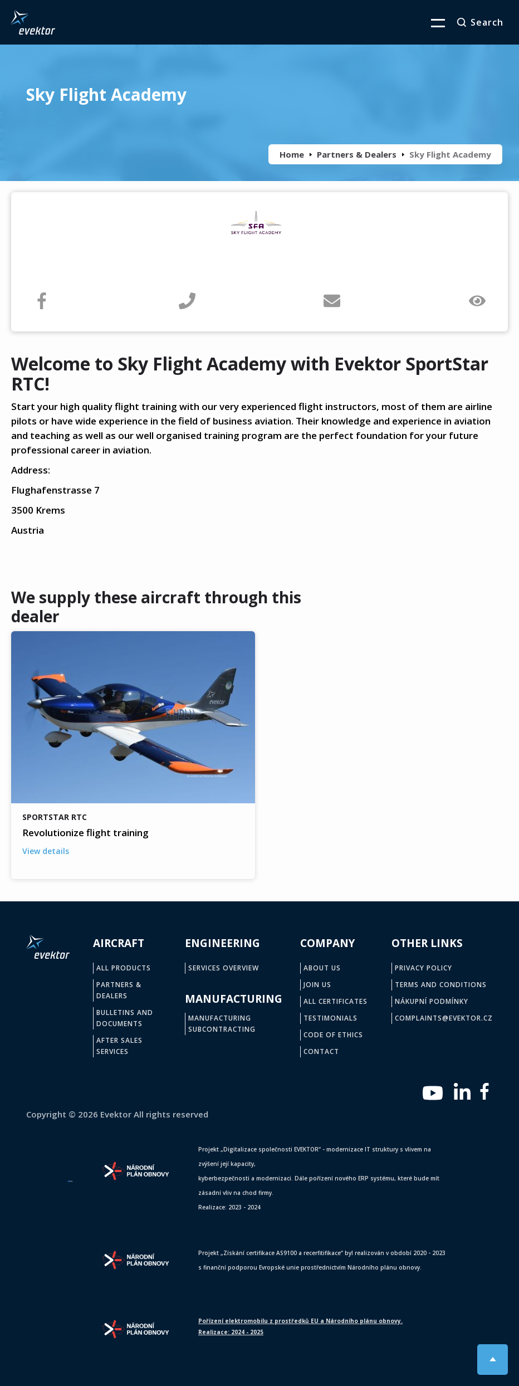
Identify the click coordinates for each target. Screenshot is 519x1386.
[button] (431, 22)
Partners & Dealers (356, 154)
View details (45, 851)
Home (292, 154)
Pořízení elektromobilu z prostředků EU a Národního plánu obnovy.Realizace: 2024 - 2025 (300, 1326)
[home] (33, 22)
